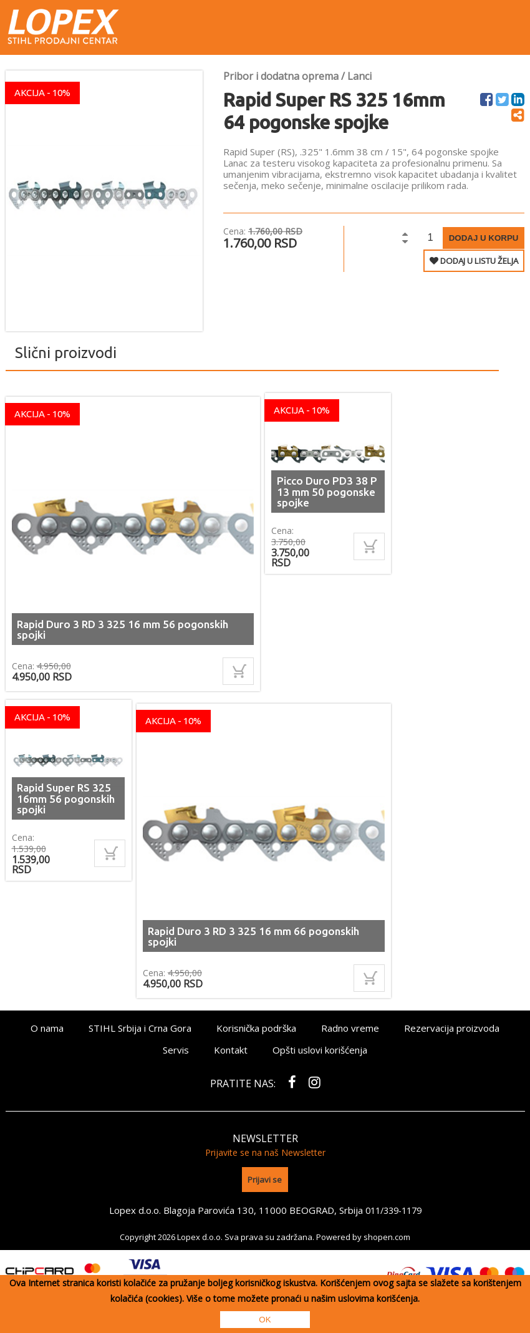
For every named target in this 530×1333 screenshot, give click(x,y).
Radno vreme (350, 1028)
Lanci (359, 76)
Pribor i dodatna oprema (281, 76)
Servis (176, 1050)
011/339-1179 (393, 1206)
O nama (47, 1028)
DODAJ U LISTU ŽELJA (474, 260)
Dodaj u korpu (484, 238)
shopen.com (387, 1233)
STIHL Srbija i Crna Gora (140, 1028)
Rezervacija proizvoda (451, 1028)
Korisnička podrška (256, 1028)
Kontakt (231, 1050)
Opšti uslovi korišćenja (319, 1050)
